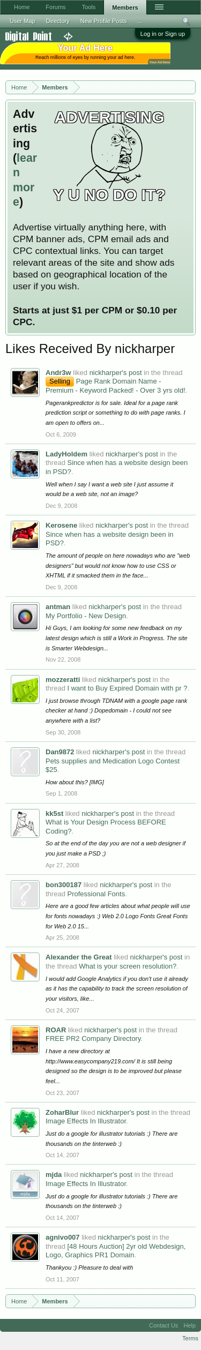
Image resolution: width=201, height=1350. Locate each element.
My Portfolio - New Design (86, 616)
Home (21, 7)
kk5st (54, 813)
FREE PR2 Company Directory (93, 1038)
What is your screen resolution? (127, 966)
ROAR (56, 1030)
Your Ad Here (160, 62)
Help (189, 1325)
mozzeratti (63, 680)
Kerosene (61, 525)
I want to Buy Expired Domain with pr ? (127, 688)
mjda (54, 1175)
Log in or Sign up (162, 34)
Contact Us (163, 1325)
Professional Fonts (96, 894)
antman (58, 607)
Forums (55, 7)
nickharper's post (116, 373)
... (140, 21)
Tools (89, 7)
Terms (190, 1338)
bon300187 (63, 885)
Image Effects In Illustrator (86, 1121)
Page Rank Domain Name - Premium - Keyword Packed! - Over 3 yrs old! (115, 385)
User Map (22, 21)
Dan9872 (60, 752)
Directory (58, 21)
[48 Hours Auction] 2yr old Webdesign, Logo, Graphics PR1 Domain (115, 1250)
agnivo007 (63, 1237)
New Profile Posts (103, 21)
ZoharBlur (62, 1112)
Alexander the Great (79, 957)
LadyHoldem (66, 454)
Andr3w (58, 373)
